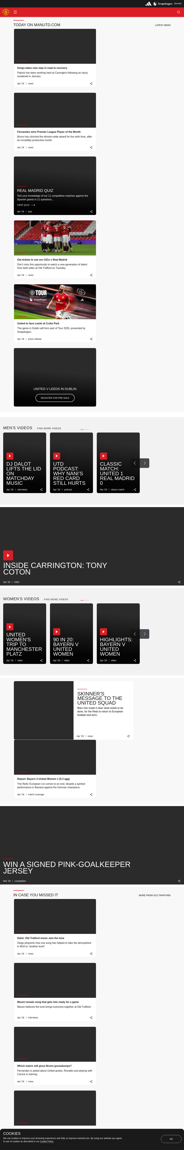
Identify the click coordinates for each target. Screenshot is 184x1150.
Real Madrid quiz (142, 59)
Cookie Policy (46, 1141)
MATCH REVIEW (24, 1068)
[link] (59, 83)
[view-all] (171, 901)
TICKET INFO (71, 1068)
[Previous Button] (135, 209)
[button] (15, 12)
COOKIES (12, 1133)
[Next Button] (144, 209)
